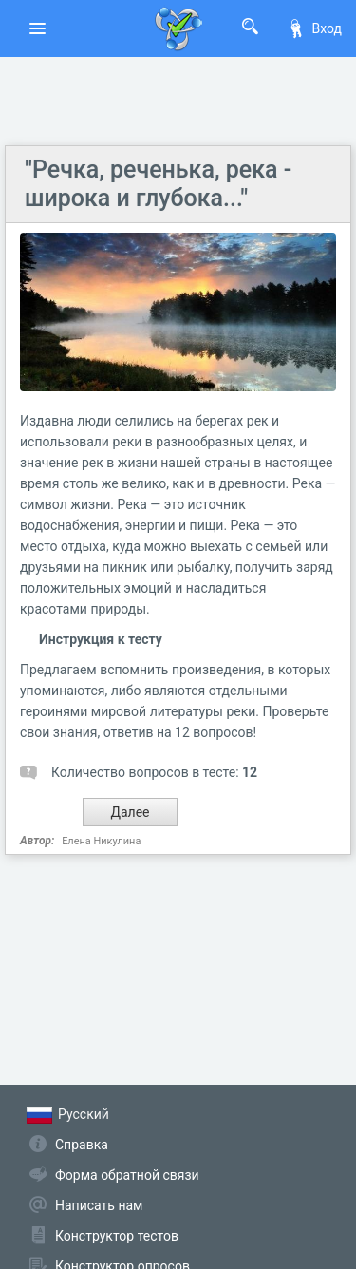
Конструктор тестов (116, 1235)
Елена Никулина (101, 841)
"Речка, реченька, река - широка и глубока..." (158, 184)
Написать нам (98, 1205)
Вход (314, 28)
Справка (81, 1144)
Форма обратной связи (127, 1175)
